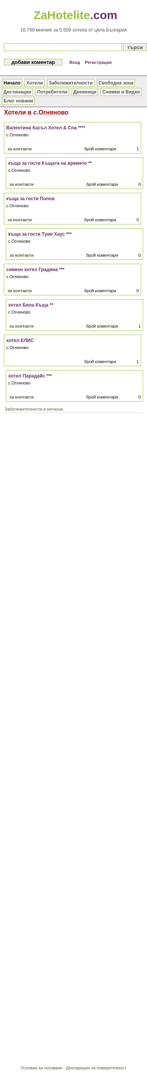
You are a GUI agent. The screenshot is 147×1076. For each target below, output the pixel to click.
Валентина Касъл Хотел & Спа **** (45, 128)
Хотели (34, 83)
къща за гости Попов (30, 198)
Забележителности (71, 83)
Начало (12, 83)
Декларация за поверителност (96, 1067)
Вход (74, 62)
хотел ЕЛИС (20, 340)
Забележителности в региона (34, 409)
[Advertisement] (73, 493)
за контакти (19, 148)
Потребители (52, 92)
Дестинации (17, 92)
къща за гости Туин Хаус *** (40, 234)
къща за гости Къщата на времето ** (50, 163)
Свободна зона (116, 83)
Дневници (84, 92)
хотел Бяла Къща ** (30, 305)
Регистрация (98, 62)
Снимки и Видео (121, 92)
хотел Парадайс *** (30, 376)
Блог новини (18, 101)
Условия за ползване (41, 1067)
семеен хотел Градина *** (35, 269)
